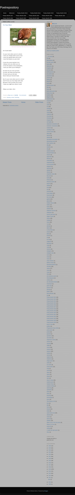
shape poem (50, 360)
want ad (49, 418)
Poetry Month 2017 (8, 15)
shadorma (49, 358)
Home (4, 13)
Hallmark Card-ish (51, 210)
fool (48, 189)
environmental (50, 164)
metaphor (49, 251)
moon (48, 258)
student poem (50, 382)
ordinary (49, 280)
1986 (49, 484)
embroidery (49, 160)
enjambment (50, 162)
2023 (49, 452)
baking (48, 79)
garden (48, 199)
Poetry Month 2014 (35, 13)
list (47, 237)
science (48, 349)
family (48, 177)
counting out (50, 129)
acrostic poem (50, 62)
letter (48, 233)
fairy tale (49, 175)
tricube (48, 409)
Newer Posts (7, 102)
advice (48, 64)
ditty (48, 145)
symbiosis (49, 389)
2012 (49, 475)
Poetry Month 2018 (21, 15)
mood (48, 256)
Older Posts (39, 102)
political (48, 326)
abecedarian (50, 60)
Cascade (49, 100)
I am (48, 224)
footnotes (49, 191)
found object (50, 193)
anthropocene (50, 72)
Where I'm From (51, 424)
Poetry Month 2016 (61, 13)
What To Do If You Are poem (53, 422)
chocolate (49, 116)
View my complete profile (53, 50)
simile (48, 362)
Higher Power (50, 216)
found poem (49, 195)
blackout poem (50, 85)
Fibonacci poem (50, 181)
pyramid (49, 333)
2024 (49, 450)
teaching (17, 97)
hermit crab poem (51, 214)
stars (48, 378)
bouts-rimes (49, 93)
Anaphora (49, 68)
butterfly (49, 95)
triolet (48, 411)
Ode (48, 274)
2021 (49, 456)
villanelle (49, 414)
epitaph (48, 170)
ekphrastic (49, 156)
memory (49, 249)
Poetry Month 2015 (48, 13)
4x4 (48, 58)
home (48, 222)
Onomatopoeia (50, 278)
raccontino (49, 337)
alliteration (49, 66)
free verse (49, 197)
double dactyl (50, 150)
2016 (49, 467)
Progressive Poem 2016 (52, 328)
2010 (49, 482)
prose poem (49, 330)
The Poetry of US (51, 401)
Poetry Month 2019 (34, 15)
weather (49, 420)
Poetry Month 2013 (22, 13)
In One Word (50, 229)
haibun (48, 204)
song (48, 368)
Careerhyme (50, 98)
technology (49, 397)
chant (48, 110)
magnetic (49, 241)
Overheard (49, 283)
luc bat (48, 239)
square (48, 376)
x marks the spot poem (52, 430)
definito (48, 137)
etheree (48, 172)
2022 (49, 454)
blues (48, 89)
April (49, 479)
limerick (48, 235)
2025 (49, 448)
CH (47, 106)
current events (50, 131)
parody (48, 289)
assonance (49, 75)
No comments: (23, 95)
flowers (48, 183)
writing (48, 428)
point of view (50, 324)
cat (47, 102)
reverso (48, 341)
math (48, 247)
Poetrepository (9, 7)
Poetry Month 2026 (47, 18)
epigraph (49, 166)
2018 (49, 462)
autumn (48, 77)
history (48, 218)
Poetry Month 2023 (21, 18)
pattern (48, 291)
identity (48, 226)
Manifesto (49, 243)
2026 (49, 445)
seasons (49, 351)
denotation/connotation (52, 139)
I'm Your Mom (7, 25)
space (48, 372)
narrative (49, 266)
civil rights (49, 122)
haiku (48, 206)
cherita (48, 112)
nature (48, 268)
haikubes (49, 208)
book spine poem (51, 91)
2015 (49, 469)
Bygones (49, 97)
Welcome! (12, 13)
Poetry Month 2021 (60, 15)
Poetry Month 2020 (47, 15)
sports (48, 374)
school (12, 97)
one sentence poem (51, 276)
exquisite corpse (51, 174)
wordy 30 (49, 426)
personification (50, 293)
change (48, 108)
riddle (48, 345)
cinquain (49, 120)
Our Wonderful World (52, 281)
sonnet (48, 370)
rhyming (9, 97)
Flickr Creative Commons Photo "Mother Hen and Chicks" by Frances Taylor (23, 46)
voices (48, 416)
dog (48, 149)
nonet (48, 270)
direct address (50, 143)
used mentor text (51, 412)
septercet (49, 357)
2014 (49, 471)
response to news (51, 339)
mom (48, 255)
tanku (48, 393)
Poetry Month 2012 (51, 297)
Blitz (48, 87)
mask (48, 245)
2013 (49, 473)
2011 (49, 477)
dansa (48, 133)
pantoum (49, 287)
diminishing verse (51, 141)
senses (48, 355)
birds (48, 83)
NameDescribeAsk (51, 264)
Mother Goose (50, 262)
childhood (49, 114)
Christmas (49, 118)
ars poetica (49, 73)
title (47, 405)
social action (50, 366)
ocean (48, 272)
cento (48, 104)
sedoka (48, 353)
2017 (49, 464)
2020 (49, 458)
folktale (48, 185)
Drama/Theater (50, 152)
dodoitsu (49, 147)
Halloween (49, 212)
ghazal (48, 201)
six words (49, 364)
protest (48, 332)
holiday (48, 220)
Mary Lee (54, 23)
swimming (49, 387)
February (49, 179)
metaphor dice (50, 253)
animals (49, 70)
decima (48, 135)
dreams (48, 154)
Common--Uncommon (52, 125)
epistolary (49, 168)
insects (48, 231)
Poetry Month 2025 (34, 18)
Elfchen (48, 158)
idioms (48, 228)
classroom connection (52, 123)
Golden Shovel (50, 203)
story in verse (50, 380)
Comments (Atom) (14, 105)
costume (49, 127)
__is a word (49, 56)
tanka (48, 391)
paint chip (49, 285)
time (48, 403)
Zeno (48, 432)
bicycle (48, 81)
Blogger (46, 491)
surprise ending (50, 386)
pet (47, 295)
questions (49, 335)
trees (48, 407)
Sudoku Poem (50, 384)
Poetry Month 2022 (8, 18)
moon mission (50, 260)
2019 (49, 460)
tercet (48, 399)
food (48, 187)
